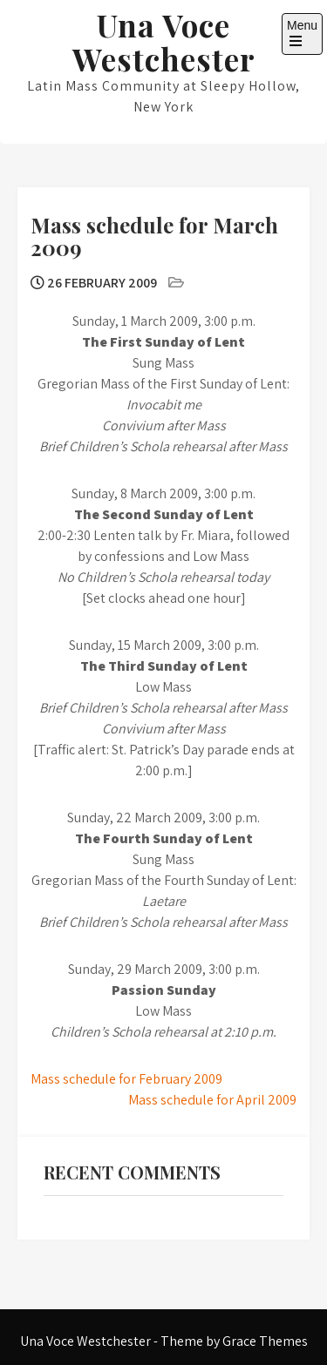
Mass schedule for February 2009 (126, 1079)
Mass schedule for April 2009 (212, 1100)
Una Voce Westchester (163, 41)
